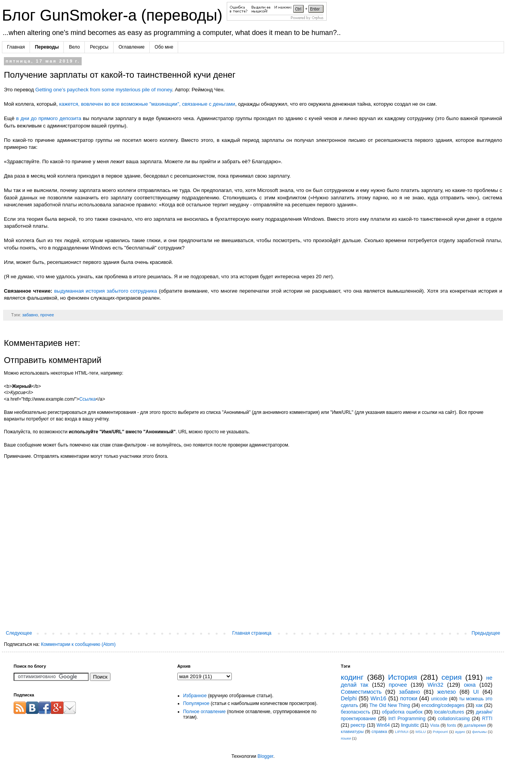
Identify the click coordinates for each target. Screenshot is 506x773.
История (402, 677)
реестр (357, 725)
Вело (74, 47)
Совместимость (361, 692)
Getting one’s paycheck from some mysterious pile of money (103, 89)
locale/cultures (449, 712)
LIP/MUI (401, 731)
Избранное (195, 695)
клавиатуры (352, 731)
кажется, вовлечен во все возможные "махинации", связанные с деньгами (147, 104)
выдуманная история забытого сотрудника (105, 291)
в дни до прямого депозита (48, 118)
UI (476, 692)
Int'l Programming (406, 718)
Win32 (435, 685)
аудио (460, 731)
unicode (439, 698)
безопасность (355, 712)
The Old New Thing (389, 705)
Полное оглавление (204, 711)
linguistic (410, 725)
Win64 (383, 725)
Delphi (349, 698)
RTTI (487, 718)
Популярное (196, 703)
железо (446, 692)
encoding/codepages (442, 705)
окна (470, 685)
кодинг (352, 677)
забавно (30, 314)
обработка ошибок (402, 712)
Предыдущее (486, 633)
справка (379, 731)
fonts (451, 725)
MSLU (420, 731)
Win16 (379, 698)
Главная (16, 47)
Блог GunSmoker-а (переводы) (114, 15)
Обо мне (164, 47)
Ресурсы (99, 47)
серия (451, 677)
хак (479, 705)
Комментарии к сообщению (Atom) (78, 644)
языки (346, 738)
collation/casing (454, 718)
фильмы (479, 731)
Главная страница (251, 633)
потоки (408, 698)
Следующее (19, 633)
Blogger (265, 756)
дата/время (475, 725)
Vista (434, 725)
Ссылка (87, 399)
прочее (47, 314)
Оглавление (132, 47)
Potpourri (440, 731)
